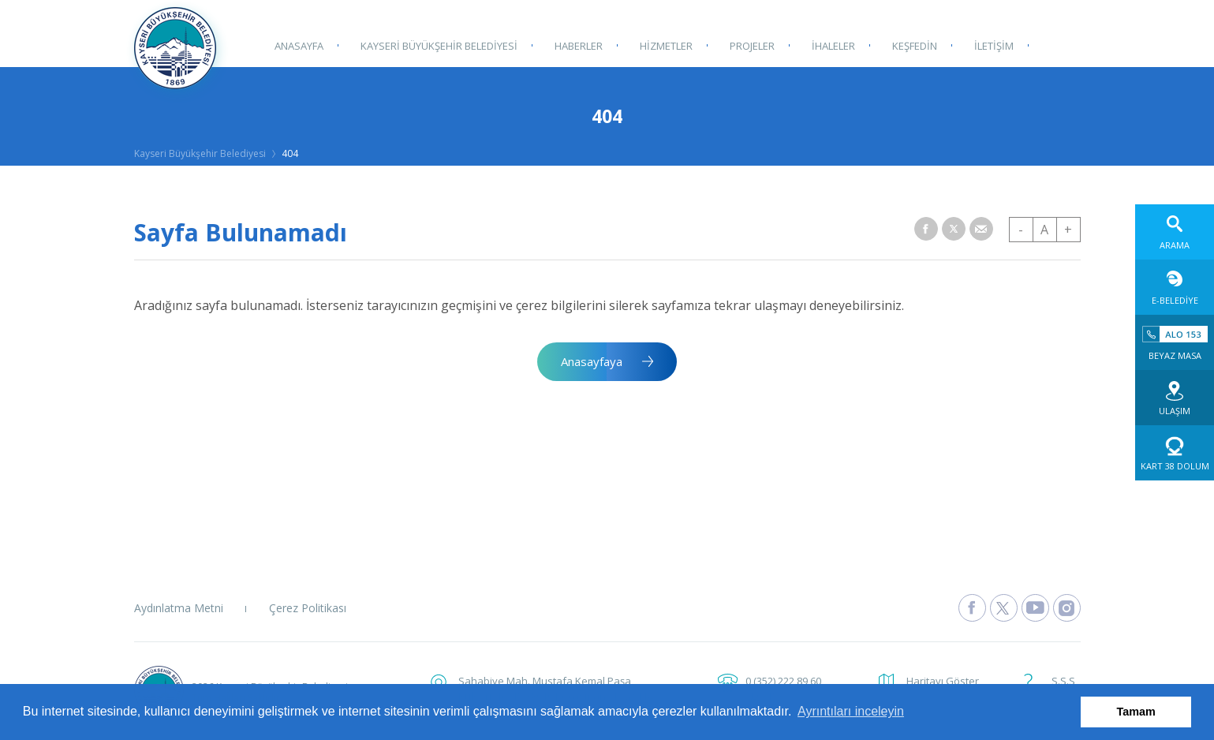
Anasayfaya (591, 361)
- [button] (1020, 229)
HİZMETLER (663, 45)
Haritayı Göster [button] (942, 681)
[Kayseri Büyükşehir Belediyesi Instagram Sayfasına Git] (1067, 608)
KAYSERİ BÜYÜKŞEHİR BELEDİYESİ (438, 45)
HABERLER (577, 45)
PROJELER (749, 45)
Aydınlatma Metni (178, 607)
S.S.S (1063, 681)
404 (290, 153)
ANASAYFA (299, 45)
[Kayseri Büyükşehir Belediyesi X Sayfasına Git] (1004, 608)
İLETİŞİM (988, 45)
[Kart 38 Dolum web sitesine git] (1174, 452)
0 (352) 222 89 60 (783, 681)
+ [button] (1068, 229)
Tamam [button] (1136, 711)
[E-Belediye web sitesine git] (1174, 287)
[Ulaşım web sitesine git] (1174, 397)
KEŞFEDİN (909, 45)
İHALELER (829, 45)
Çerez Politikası (307, 607)
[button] (926, 229)
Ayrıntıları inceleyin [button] (851, 711)
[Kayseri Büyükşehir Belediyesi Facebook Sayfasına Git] (972, 608)
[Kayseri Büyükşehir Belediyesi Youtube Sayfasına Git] (1035, 608)
